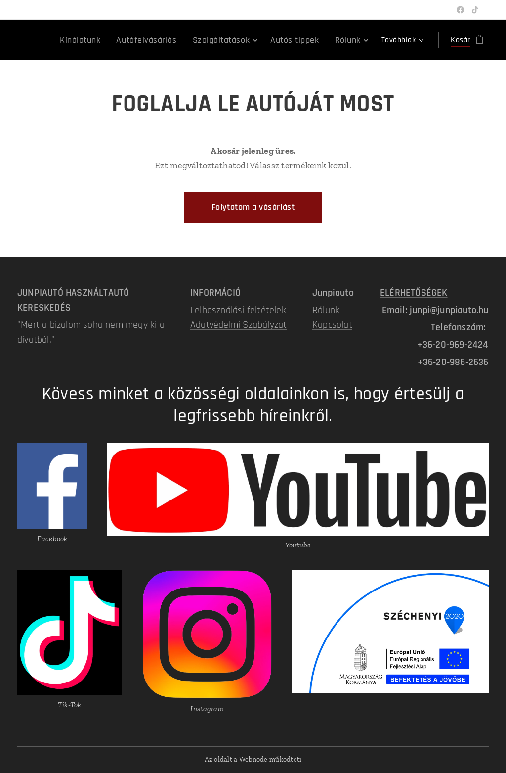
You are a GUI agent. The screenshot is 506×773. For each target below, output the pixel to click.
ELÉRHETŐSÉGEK (414, 292)
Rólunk (325, 310)
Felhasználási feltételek (238, 310)
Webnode (253, 759)
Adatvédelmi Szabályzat (238, 324)
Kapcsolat (332, 324)
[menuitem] (103, 40)
